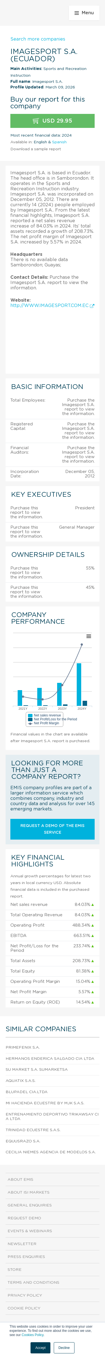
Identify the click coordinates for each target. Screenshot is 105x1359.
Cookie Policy (24, 1308)
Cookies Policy (32, 1335)
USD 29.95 (52, 121)
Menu (84, 13)
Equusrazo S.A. (23, 1141)
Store (15, 1270)
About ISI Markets (29, 1192)
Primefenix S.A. (23, 1047)
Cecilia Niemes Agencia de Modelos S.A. (51, 1152)
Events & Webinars (30, 1231)
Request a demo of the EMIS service (52, 829)
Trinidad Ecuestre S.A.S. (33, 1130)
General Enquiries (30, 1205)
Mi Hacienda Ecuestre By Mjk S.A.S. (45, 1103)
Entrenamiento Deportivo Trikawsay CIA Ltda (52, 1116)
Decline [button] (64, 1348)
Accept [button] (40, 1348)
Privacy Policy (25, 1295)
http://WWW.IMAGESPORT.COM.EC (52, 305)
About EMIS (20, 1180)
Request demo (24, 1218)
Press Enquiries (26, 1257)
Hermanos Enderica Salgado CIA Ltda (50, 1059)
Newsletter (22, 1244)
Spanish (59, 142)
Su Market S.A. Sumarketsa (37, 1070)
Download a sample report (35, 149)
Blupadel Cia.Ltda (27, 1092)
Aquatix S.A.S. (21, 1081)
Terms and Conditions (33, 1283)
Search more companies (37, 39)
